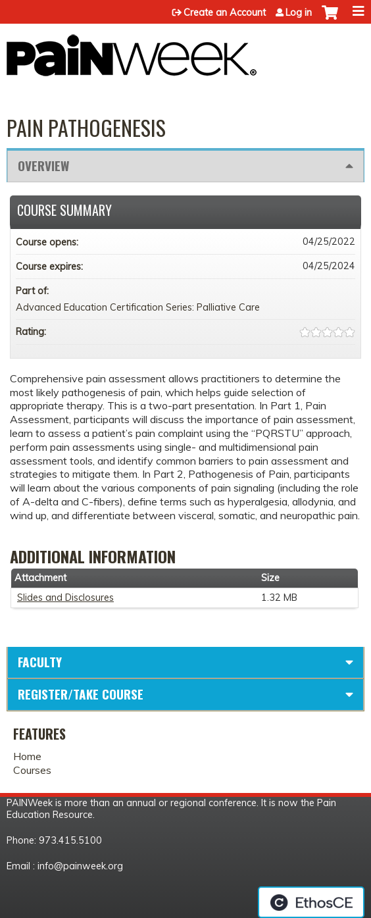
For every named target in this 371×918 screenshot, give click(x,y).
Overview (43, 165)
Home (27, 756)
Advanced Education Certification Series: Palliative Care (138, 307)
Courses (32, 770)
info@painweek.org (80, 866)
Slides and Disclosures (65, 597)
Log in (298, 12)
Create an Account (225, 12)
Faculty (40, 661)
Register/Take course (80, 693)
